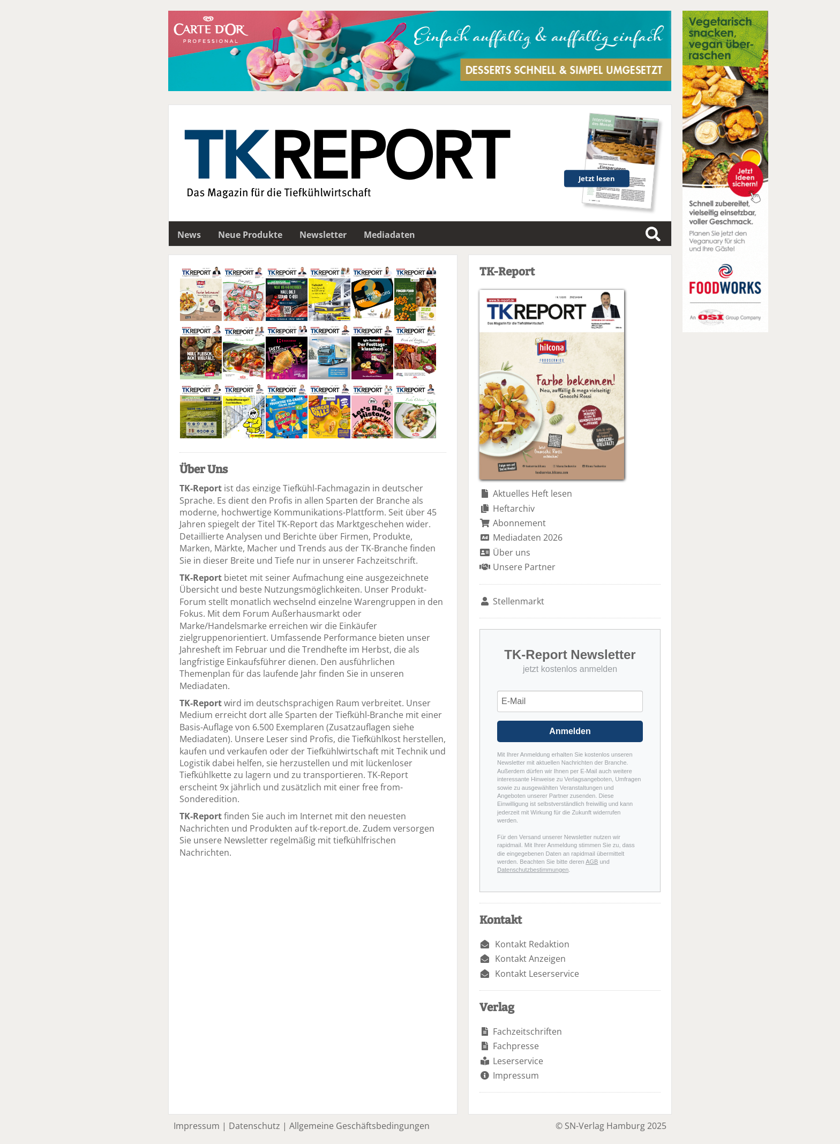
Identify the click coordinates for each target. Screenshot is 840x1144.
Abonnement (519, 523)
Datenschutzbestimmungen (532, 869)
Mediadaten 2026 (527, 537)
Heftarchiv (514, 508)
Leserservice (518, 1061)
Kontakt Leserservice (537, 973)
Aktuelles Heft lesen (532, 493)
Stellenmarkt (518, 601)
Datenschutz (254, 1126)
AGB (592, 861)
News (189, 235)
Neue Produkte (250, 235)
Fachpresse (516, 1046)
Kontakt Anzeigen (530, 958)
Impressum (516, 1075)
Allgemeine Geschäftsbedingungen (359, 1126)
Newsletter (323, 235)
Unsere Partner (524, 567)
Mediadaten (389, 235)
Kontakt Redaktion (532, 944)
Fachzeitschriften (527, 1031)
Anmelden (569, 731)
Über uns (511, 552)
